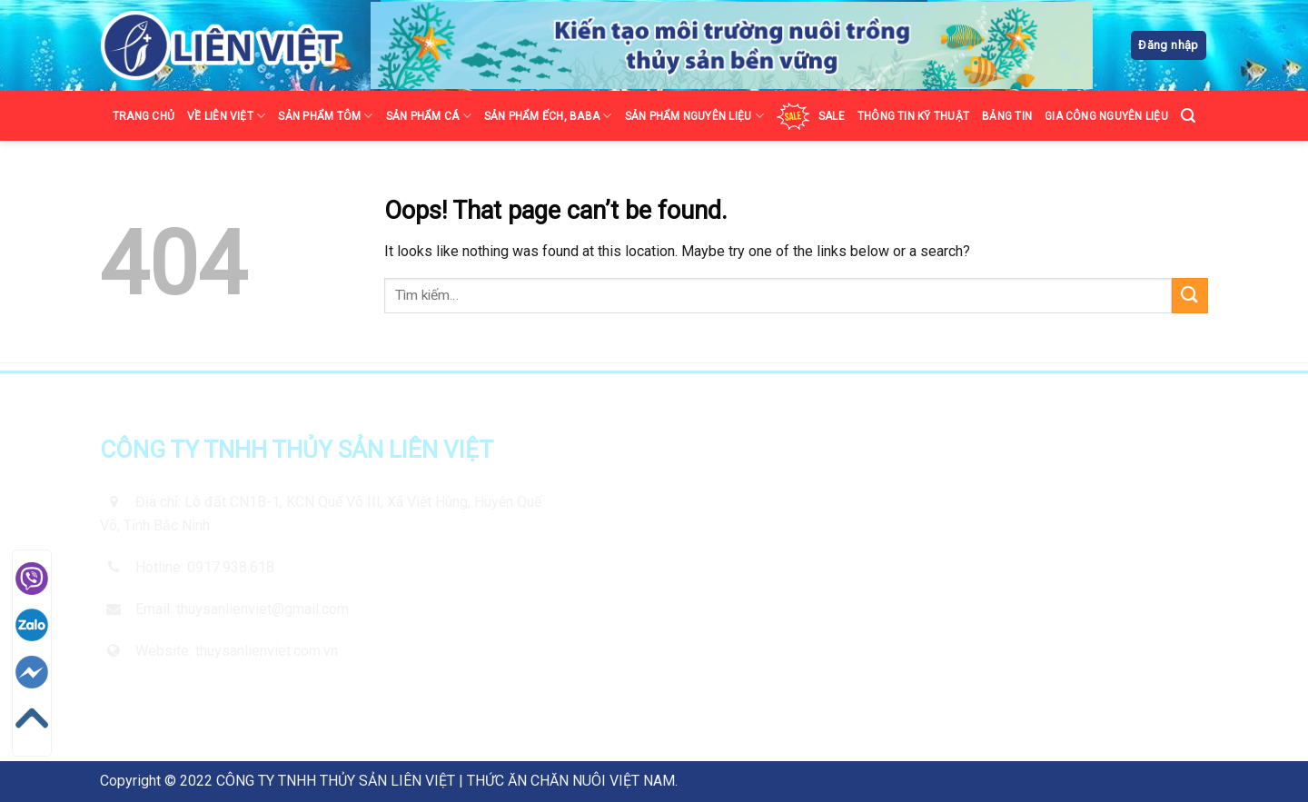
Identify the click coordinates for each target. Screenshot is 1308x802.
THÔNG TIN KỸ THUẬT (913, 116)
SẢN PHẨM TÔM (325, 115)
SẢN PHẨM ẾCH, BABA (548, 115)
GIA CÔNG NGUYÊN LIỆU (1106, 116)
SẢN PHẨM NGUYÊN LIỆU (694, 115)
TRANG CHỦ (143, 116)
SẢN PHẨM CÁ (428, 115)
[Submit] (1190, 295)
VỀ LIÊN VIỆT (226, 115)
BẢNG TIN (1007, 116)
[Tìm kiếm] (1188, 116)
